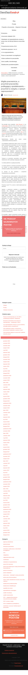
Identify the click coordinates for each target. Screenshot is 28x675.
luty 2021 (5, 368)
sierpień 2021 (6, 361)
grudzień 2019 (6, 398)
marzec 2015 (6, 525)
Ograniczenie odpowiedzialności (9, 653)
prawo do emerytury (7, 570)
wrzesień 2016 (6, 484)
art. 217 (4, 133)
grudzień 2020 (6, 371)
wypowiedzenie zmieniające (9, 590)
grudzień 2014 (6, 532)
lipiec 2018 (5, 433)
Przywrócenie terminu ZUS (9, 46)
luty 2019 (5, 419)
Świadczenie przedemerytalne (9, 64)
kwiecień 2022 (6, 352)
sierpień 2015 (6, 514)
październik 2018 (7, 428)
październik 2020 (7, 375)
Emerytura (4, 33)
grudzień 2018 (6, 424)
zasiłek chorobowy (7, 592)
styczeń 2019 (6, 421)
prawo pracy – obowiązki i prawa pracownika (13, 575)
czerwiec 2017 (6, 463)
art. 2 (22, 131)
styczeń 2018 (6, 447)
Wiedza (14, 30)
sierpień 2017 (6, 458)
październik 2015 (7, 509)
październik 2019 (7, 403)
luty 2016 (5, 500)
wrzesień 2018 (6, 431)
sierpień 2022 (6, 347)
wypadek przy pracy (7, 588)
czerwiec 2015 (6, 518)
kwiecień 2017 (6, 468)
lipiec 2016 (5, 488)
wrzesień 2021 (6, 359)
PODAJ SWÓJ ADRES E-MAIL (13, 233)
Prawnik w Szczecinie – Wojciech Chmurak (14, 27)
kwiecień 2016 (6, 495)
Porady (14, 24)
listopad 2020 (6, 373)
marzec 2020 (6, 391)
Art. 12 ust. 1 (19, 124)
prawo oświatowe (7, 572)
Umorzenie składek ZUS (8, 36)
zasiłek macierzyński (8, 595)
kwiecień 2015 (6, 523)
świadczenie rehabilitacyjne (9, 585)
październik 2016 (7, 481)
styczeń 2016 (6, 502)
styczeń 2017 (6, 474)
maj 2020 (5, 387)
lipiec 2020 (5, 382)
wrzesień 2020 (6, 378)
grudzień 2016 (6, 477)
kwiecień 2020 (6, 389)
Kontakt (14, 70)
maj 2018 (5, 438)
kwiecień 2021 (6, 364)
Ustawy (5, 305)
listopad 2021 (6, 357)
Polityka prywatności (9, 650)
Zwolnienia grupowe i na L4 (9, 49)
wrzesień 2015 (6, 511)
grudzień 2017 (6, 449)
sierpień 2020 (6, 380)
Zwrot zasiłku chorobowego (9, 61)
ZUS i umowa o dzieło (8, 601)
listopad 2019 (6, 401)
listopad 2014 (6, 535)
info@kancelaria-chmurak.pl (14, 8)
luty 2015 (5, 528)
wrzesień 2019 (6, 405)
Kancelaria (14, 67)
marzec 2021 (6, 366)
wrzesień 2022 (6, 345)
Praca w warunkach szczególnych (11, 55)
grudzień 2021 (6, 354)
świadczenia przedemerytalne (10, 583)
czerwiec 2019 (6, 412)
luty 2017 (5, 472)
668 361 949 (14, 3)
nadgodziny (6, 555)
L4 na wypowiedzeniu (7, 52)
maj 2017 (5, 465)
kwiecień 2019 (6, 417)
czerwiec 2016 (6, 491)
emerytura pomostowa (8, 546)
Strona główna (4, 72)
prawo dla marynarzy (8, 564)
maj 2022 (5, 350)
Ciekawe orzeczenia (8, 310)
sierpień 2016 (6, 486)
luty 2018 (5, 444)
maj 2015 (5, 521)
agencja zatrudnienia (8, 541)
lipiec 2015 (5, 516)
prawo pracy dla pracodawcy (9, 577)
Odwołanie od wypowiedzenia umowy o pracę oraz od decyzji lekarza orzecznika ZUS (12, 41)
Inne (4, 552)
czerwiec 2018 (6, 435)
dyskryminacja (6, 544)
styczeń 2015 (6, 530)
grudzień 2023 (6, 341)
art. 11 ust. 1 (5, 125)
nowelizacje (6, 559)
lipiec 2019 (5, 410)
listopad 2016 (6, 479)
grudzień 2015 (6, 504)
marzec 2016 (6, 498)
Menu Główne (3, 18)
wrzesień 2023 (6, 343)
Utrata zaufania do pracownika (10, 58)
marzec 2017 (6, 470)
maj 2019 (5, 414)
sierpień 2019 (6, 408)
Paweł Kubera (17, 663)
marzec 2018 (6, 442)
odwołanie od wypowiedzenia (10, 562)
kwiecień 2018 (6, 440)
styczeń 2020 (6, 396)
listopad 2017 (6, 451)
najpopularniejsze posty (8, 557)
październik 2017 (7, 454)
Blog (14, 21)
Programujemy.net (18, 665)
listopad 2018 (6, 426)
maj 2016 (5, 493)
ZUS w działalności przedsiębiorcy (11, 603)
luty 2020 (5, 394)
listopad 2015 (6, 507)
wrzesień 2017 (6, 456)
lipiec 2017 (5, 461)
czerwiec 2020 (6, 384)
